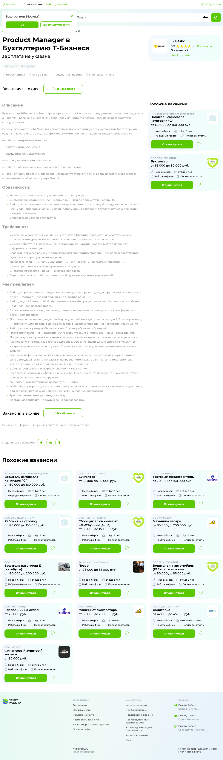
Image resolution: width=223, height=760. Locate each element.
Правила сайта (81, 729)
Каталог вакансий (136, 705)
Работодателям (56, 4)
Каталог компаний (137, 735)
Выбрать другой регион (56, 24)
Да (22, 24)
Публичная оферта (189, 751)
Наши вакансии (82, 710)
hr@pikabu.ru (80, 748)
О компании (80, 705)
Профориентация (136, 710)
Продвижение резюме (139, 714)
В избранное (63, 88)
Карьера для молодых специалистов (139, 729)
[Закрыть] (72, 15)
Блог (128, 740)
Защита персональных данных (91, 724)
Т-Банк (178, 41)
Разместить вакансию (86, 719)
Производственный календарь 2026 (137, 721)
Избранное (211, 4)
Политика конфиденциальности (197, 748)
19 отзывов (204, 46)
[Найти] (216, 17)
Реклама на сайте (83, 714)
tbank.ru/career (181, 55)
